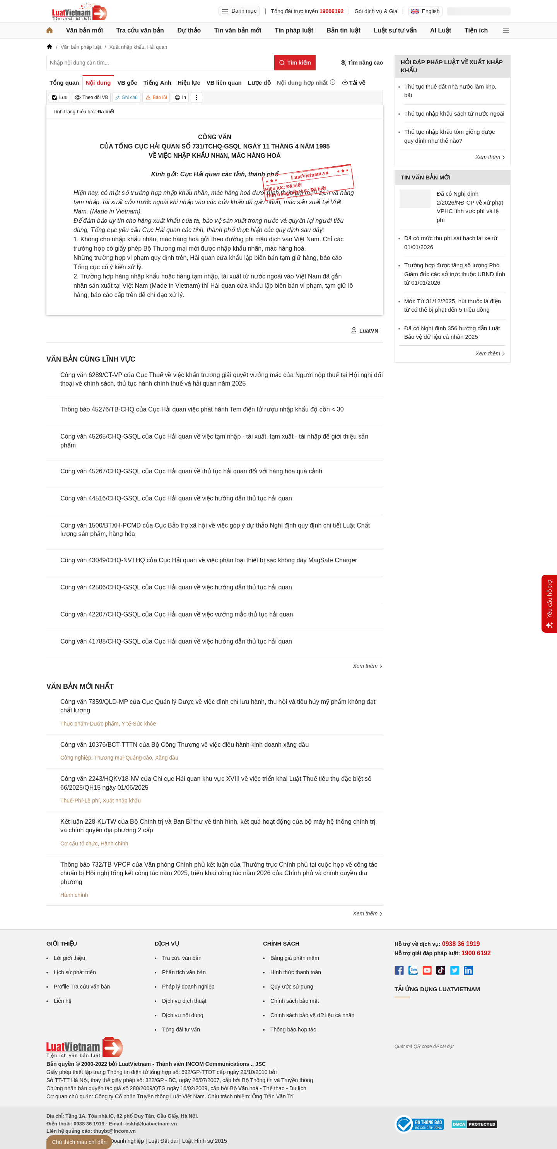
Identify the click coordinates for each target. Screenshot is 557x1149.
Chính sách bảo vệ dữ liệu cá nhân (312, 1015)
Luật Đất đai (163, 1141)
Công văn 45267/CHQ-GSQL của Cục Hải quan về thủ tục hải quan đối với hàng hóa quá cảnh (191, 471)
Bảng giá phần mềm (294, 958)
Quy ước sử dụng (291, 986)
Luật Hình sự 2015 (204, 1141)
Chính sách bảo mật (294, 1001)
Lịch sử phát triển (75, 972)
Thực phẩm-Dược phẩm (89, 723)
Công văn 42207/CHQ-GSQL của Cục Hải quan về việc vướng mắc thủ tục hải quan (176, 614)
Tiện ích (476, 30)
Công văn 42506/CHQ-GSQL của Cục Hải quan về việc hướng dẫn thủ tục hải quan (176, 587)
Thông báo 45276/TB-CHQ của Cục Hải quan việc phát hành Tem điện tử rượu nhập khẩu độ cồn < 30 (202, 409)
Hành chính (114, 843)
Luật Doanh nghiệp (121, 1141)
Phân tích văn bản (184, 972)
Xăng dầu (166, 758)
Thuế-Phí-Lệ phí (80, 800)
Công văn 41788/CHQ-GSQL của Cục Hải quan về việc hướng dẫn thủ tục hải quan (176, 641)
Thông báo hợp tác (293, 1029)
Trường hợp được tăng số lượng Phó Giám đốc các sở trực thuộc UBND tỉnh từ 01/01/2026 (454, 274)
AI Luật (440, 30)
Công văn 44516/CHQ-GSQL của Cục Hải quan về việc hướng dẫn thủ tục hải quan (176, 498)
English (425, 11)
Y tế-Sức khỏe (138, 723)
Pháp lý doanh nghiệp (188, 986)
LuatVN (364, 330)
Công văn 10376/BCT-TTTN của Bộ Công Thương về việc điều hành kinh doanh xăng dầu (184, 744)
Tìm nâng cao (361, 63)
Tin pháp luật (294, 30)
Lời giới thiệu (69, 958)
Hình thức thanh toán (295, 972)
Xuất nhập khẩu (122, 800)
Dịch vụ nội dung (182, 1015)
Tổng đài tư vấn (181, 1029)
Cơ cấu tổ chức (78, 843)
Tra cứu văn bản (140, 30)
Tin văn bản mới (237, 30)
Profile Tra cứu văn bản (82, 986)
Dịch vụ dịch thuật (184, 1001)
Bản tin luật (343, 30)
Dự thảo (189, 30)
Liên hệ (63, 1001)
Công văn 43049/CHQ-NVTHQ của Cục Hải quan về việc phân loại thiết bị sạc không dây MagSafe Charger (208, 560)
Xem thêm (368, 666)
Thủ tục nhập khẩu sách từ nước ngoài (454, 113)
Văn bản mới (84, 30)
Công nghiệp (75, 758)
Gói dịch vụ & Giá (375, 11)
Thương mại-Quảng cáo (123, 758)
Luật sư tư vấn (395, 30)
